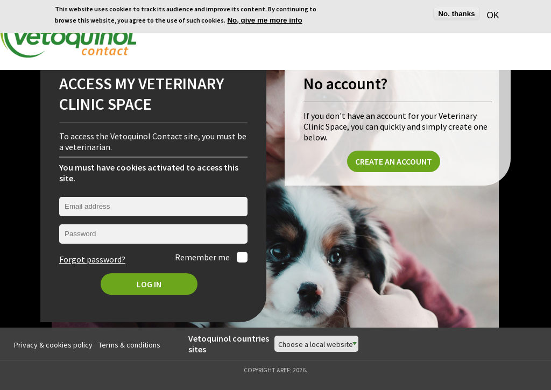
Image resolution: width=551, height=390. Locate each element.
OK (491, 15)
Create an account (393, 161)
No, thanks (456, 14)
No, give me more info (264, 20)
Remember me (203, 257)
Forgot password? (92, 259)
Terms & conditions (129, 345)
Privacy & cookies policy (53, 345)
